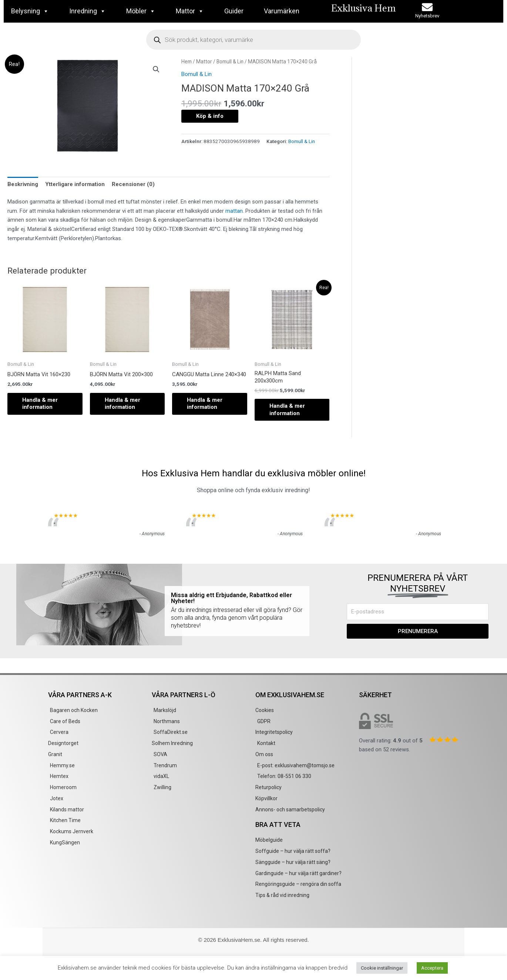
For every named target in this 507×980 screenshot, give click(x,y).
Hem (186, 61)
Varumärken (281, 11)
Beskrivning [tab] (22, 184)
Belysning (30, 11)
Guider (234, 11)
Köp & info (210, 116)
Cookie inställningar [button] (382, 968)
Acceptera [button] (432, 968)
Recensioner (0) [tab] (133, 184)
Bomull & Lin (230, 61)
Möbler (140, 11)
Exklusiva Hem (363, 8)
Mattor (190, 11)
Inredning (87, 11)
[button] (156, 69)
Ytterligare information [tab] (75, 184)
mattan (234, 211)
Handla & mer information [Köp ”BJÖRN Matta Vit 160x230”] (40, 404)
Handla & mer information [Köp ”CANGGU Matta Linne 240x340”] (204, 404)
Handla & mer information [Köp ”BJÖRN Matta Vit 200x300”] (122, 404)
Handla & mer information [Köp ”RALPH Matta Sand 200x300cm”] (287, 410)
